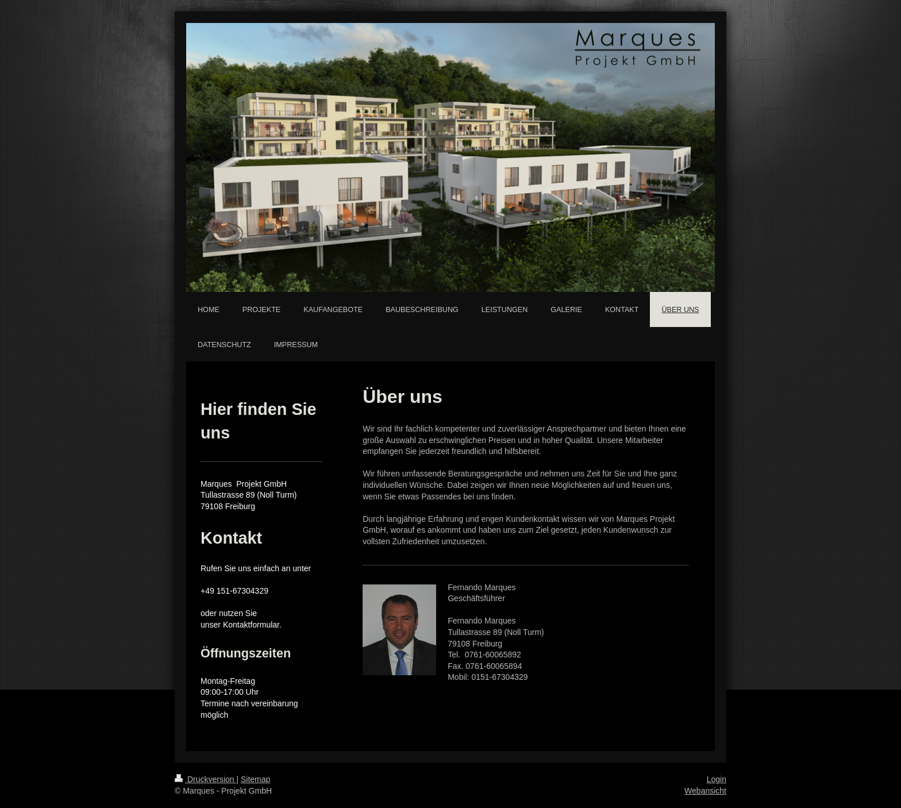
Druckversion (205, 779)
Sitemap (255, 779)
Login (716, 779)
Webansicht (705, 790)
